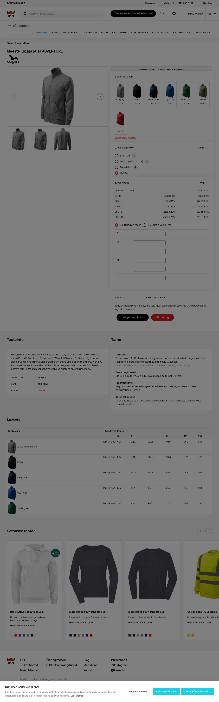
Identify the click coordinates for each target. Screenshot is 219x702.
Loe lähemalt (77, 695)
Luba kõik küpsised (197, 691)
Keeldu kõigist (166, 691)
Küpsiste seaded (137, 691)
